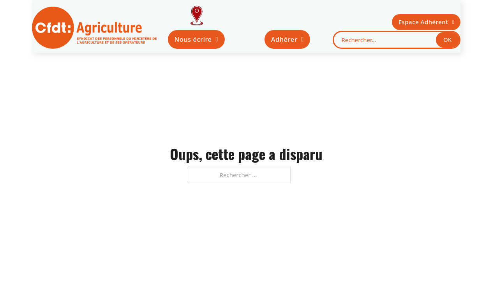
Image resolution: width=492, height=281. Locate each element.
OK (447, 39)
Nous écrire (196, 39)
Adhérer (287, 39)
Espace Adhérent (427, 22)
